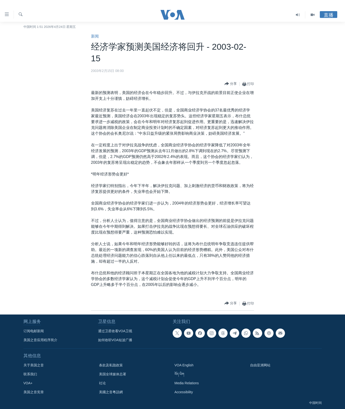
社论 (102, 383)
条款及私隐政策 (111, 365)
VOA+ (28, 383)
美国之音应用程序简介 (40, 340)
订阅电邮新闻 (33, 331)
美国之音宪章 (33, 392)
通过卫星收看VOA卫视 (115, 331)
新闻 (95, 36)
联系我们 (30, 374)
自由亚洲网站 (260, 365)
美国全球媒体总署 (112, 374)
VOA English (184, 365)
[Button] (230, 83)
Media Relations (187, 383)
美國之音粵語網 (111, 392)
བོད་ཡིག (179, 374)
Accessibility (184, 392)
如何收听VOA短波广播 (115, 340)
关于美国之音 (33, 365)
